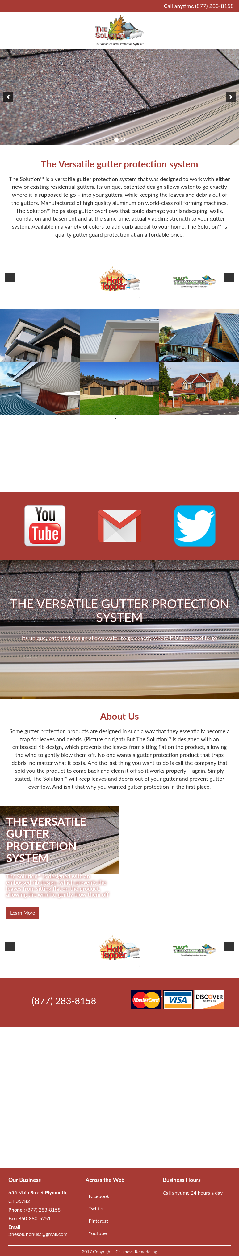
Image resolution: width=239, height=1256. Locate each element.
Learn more (22, 912)
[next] (231, 97)
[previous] (8, 97)
